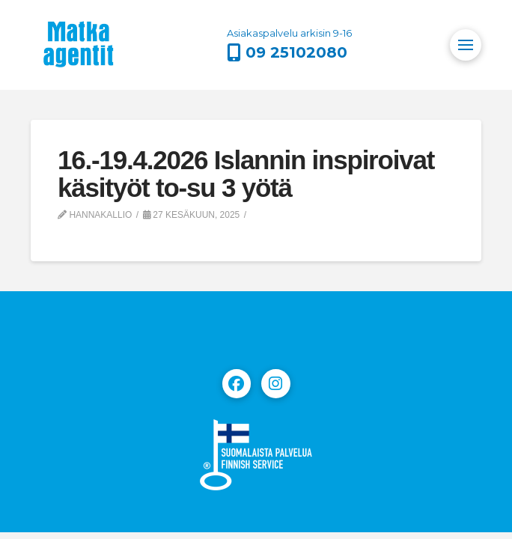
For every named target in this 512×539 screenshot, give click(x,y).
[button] (465, 45)
